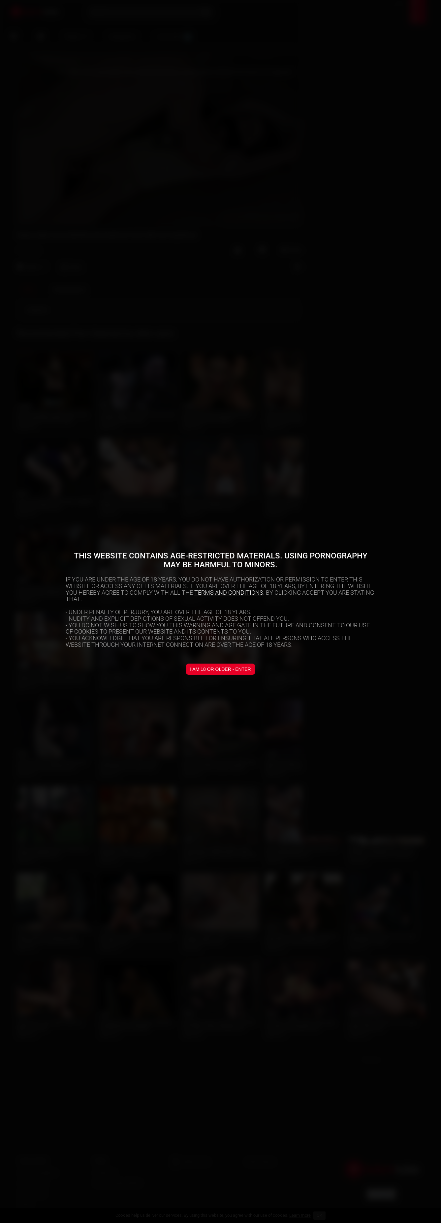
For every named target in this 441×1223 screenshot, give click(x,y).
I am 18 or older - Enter (220, 669)
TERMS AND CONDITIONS (228, 592)
